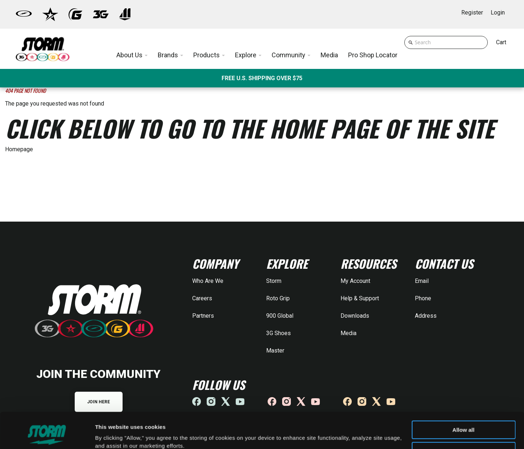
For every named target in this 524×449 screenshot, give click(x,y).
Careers (202, 298)
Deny (463, 420)
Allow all (464, 399)
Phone (423, 298)
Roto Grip (278, 298)
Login (498, 12)
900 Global (279, 315)
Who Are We (207, 280)
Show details (112, 435)
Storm (273, 280)
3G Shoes (278, 333)
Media (348, 333)
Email (422, 280)
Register (472, 12)
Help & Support (360, 298)
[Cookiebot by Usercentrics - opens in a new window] (47, 434)
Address (426, 315)
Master (275, 350)
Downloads (355, 315)
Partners (203, 315)
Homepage (19, 149)
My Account (355, 280)
